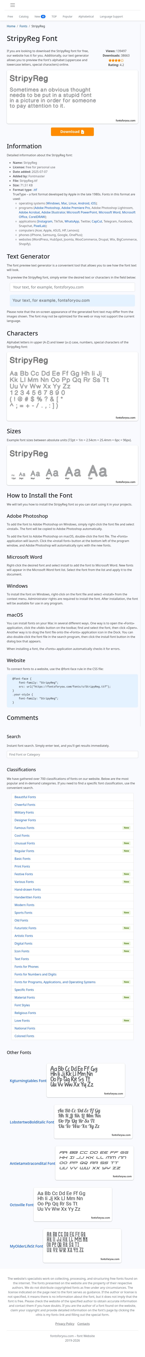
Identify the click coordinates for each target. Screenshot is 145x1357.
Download (72, 132)
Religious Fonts (25, 1013)
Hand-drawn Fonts (28, 889)
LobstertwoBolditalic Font (71, 1122)
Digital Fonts (23, 943)
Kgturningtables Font (67, 1080)
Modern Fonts (24, 905)
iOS (93, 203)
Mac (64, 203)
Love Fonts (22, 1021)
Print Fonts (22, 866)
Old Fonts (21, 920)
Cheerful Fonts (25, 805)
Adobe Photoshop (47, 208)
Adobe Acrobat (29, 212)
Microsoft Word (109, 212)
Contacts (83, 1324)
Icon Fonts (22, 951)
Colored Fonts (24, 1036)
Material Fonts (25, 997)
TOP (54, 16)
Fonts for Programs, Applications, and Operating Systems (55, 982)
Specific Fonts (24, 990)
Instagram (45, 221)
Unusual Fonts (25, 843)
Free (10, 16)
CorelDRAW (37, 217)
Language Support (111, 16)
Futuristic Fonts (25, 928)
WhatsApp (72, 221)
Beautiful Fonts (25, 797)
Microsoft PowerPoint (82, 212)
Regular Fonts (24, 851)
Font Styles (22, 1005)
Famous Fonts (24, 828)
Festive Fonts (24, 874)
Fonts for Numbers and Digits (35, 974)
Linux (72, 203)
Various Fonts (24, 882)
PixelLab (39, 226)
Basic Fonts (22, 859)
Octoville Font (61, 1204)
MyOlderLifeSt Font (65, 1246)
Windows (53, 203)
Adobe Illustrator (53, 212)
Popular (67, 16)
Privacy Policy (64, 1324)
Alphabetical (86, 16)
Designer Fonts (25, 820)
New (40, 16)
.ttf (35, 190)
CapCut (97, 221)
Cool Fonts (22, 835)
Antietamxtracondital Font (72, 1163)
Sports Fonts (23, 913)
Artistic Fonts (24, 936)
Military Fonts (24, 812)
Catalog (24, 16)
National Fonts (25, 1028)
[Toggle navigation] (12, 5)
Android (83, 203)
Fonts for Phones (27, 967)
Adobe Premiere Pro (76, 208)
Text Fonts (22, 959)
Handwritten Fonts (28, 897)
